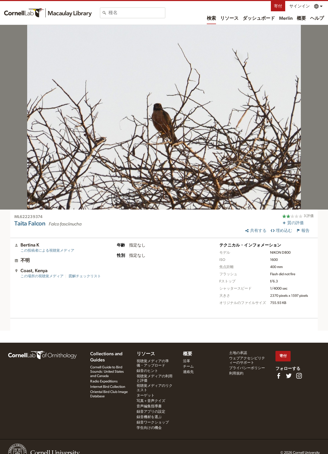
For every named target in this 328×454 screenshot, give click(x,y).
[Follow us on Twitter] (289, 376)
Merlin (286, 18)
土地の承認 (238, 353)
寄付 (278, 6)
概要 (301, 18)
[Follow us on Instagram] (299, 376)
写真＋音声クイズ (151, 401)
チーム (188, 366)
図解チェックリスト (85, 276)
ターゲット (146, 395)
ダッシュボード (259, 18)
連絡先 (188, 372)
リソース (229, 18)
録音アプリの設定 (151, 411)
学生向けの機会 (149, 428)
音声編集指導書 (149, 406)
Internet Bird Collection (107, 387)
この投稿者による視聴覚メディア (47, 250)
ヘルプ (317, 18)
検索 (211, 18)
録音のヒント (147, 371)
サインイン (299, 6)
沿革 (186, 361)
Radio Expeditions (104, 381)
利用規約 (236, 373)
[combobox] (136, 13)
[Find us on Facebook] (278, 376)
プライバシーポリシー (247, 368)
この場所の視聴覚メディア (42, 276)
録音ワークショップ (153, 422)
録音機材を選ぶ (149, 417)
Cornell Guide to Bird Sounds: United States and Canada (107, 372)
